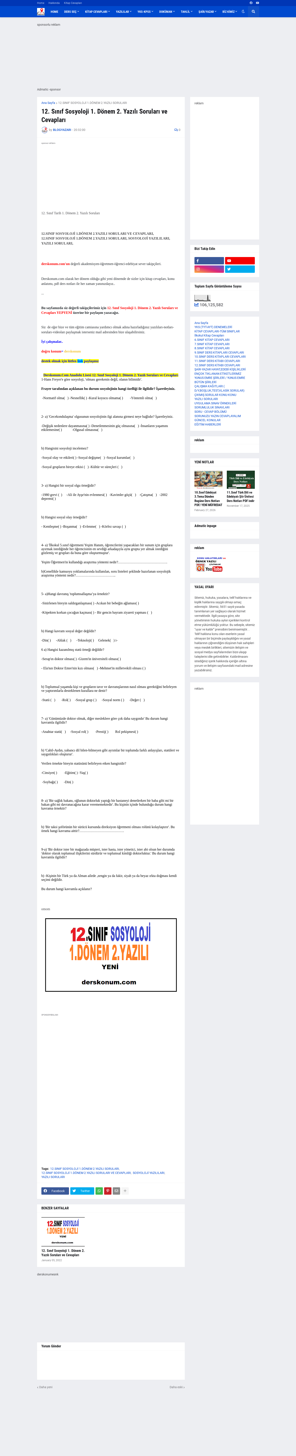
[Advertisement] (110, 1059)
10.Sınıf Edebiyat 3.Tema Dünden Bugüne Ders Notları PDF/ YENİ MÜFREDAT (208, 499)
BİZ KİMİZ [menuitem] (228, 11)
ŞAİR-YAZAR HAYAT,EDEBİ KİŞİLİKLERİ (220, 369)
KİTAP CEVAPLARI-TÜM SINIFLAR (217, 331)
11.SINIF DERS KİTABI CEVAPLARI (217, 361)
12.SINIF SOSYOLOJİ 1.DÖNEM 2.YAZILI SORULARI (92, 102)
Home (40, 3)
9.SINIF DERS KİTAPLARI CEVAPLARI (219, 352)
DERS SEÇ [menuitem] (70, 11)
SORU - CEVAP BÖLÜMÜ (210, 411)
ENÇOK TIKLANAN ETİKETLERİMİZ (217, 373)
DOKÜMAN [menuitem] (165, 11)
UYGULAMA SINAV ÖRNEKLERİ (215, 403)
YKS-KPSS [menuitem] (144, 11)
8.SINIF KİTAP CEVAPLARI (212, 348)
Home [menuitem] (54, 11)
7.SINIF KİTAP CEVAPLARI (212, 344)
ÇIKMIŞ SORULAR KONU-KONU (215, 395)
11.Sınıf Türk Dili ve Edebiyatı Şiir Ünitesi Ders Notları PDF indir (240, 497)
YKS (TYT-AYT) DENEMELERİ (213, 327)
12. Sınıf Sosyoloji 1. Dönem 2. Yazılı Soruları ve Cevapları (63, 1253)
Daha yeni (45, 1387)
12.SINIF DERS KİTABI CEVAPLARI (217, 365)
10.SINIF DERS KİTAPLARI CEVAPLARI (220, 356)
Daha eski (176, 1387)
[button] (243, 11)
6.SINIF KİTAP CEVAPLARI (212, 339)
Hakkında (54, 3)
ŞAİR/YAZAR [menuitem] (206, 11)
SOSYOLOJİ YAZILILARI (148, 1172)
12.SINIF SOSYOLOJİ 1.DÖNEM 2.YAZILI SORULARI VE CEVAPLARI (86, 1172)
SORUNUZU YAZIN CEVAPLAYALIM (217, 416)
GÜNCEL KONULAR (207, 420)
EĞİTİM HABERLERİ (207, 424)
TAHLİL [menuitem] (185, 11)
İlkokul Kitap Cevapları (209, 335)
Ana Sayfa (48, 102)
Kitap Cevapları (73, 3)
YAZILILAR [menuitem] (122, 11)
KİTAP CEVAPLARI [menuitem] (96, 11)
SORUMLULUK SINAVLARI (212, 407)
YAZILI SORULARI (53, 1176)
